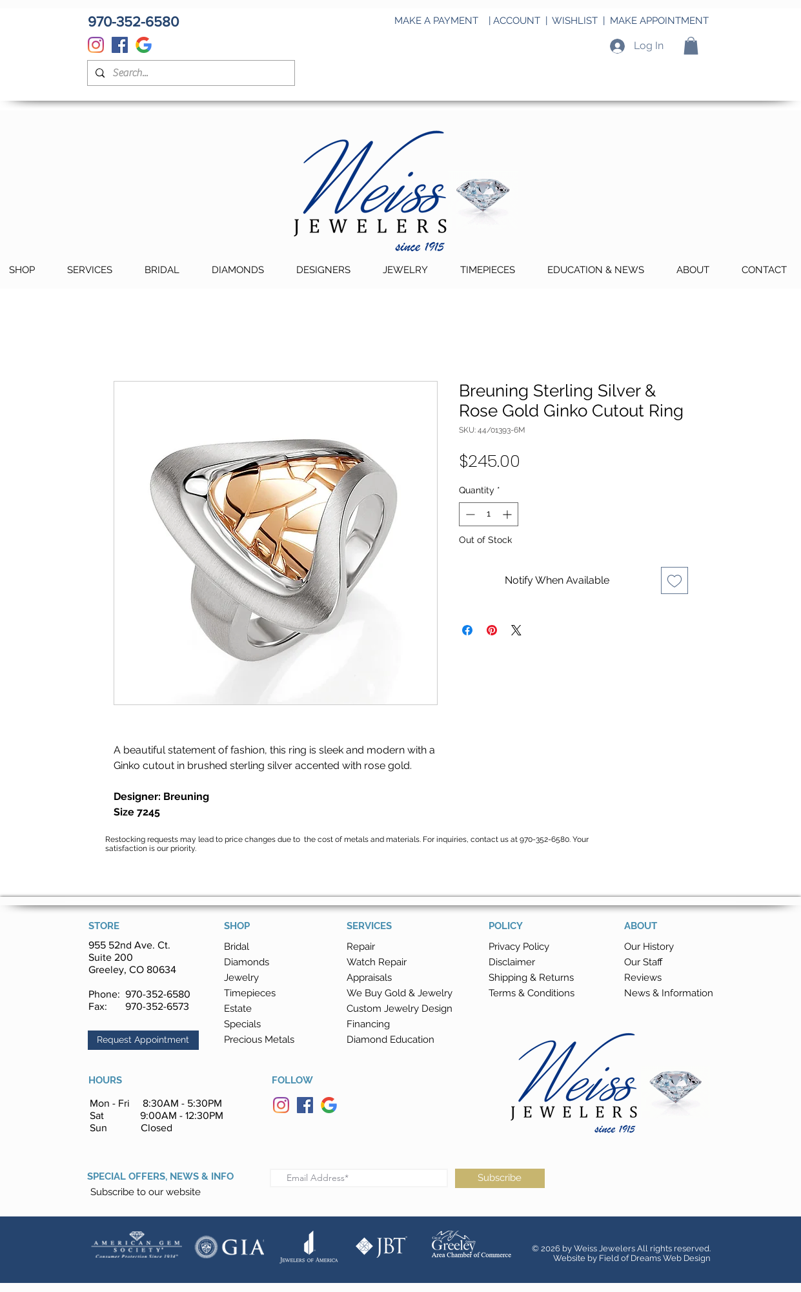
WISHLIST (575, 20)
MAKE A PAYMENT (436, 20)
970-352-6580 (157, 994)
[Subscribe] (500, 1178)
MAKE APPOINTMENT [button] (659, 20)
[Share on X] (516, 630)
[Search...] (189, 73)
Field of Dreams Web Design (655, 1258)
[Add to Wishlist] (674, 580)
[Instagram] (96, 45)
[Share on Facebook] (467, 630)
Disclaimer (512, 962)
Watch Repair (377, 962)
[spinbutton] (488, 514)
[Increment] (508, 514)
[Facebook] (120, 45)
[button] (691, 45)
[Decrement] (469, 514)
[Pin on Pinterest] (492, 630)
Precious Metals (259, 1039)
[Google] (144, 45)
